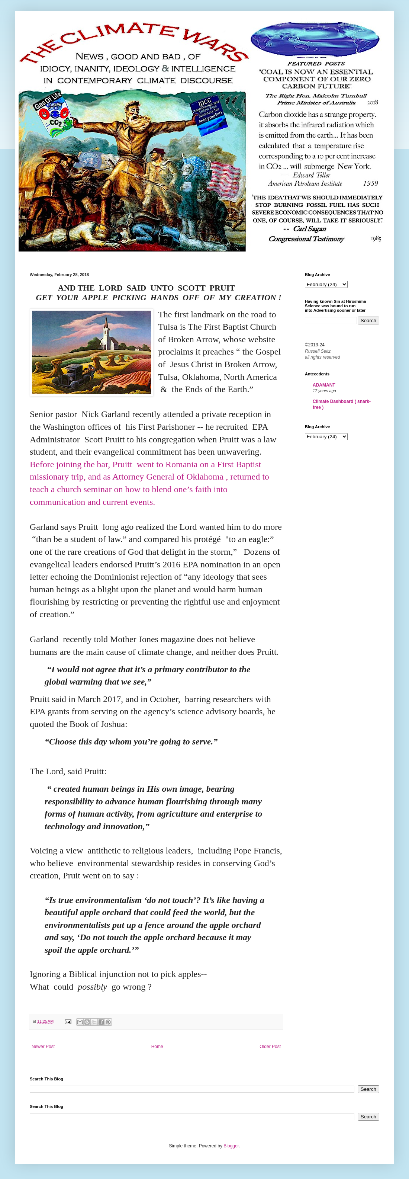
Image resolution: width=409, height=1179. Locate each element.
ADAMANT (324, 385)
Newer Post (43, 1046)
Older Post (270, 1046)
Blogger (231, 1145)
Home (157, 1046)
